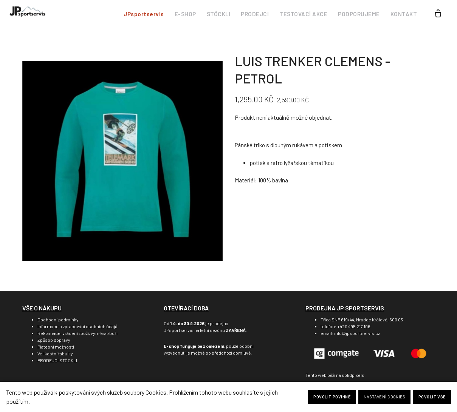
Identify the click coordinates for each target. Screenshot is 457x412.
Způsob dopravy (53, 340)
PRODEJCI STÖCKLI (57, 360)
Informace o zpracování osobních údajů (77, 326)
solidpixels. (354, 375)
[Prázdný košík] (438, 14)
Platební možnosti (55, 346)
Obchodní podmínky (58, 319)
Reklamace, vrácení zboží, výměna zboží (77, 333)
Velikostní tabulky (55, 353)
